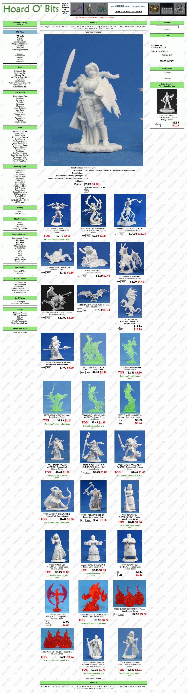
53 (100, 28)
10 (66, 27)
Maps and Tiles (20, 271)
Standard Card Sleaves (20, 304)
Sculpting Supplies (20, 229)
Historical (20, 178)
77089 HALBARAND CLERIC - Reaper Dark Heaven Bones (93, 516)
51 (95, 28)
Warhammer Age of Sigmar (20, 83)
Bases (20, 211)
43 (75, 28)
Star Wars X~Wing (20, 153)
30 (116, 27)
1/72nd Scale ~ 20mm (20, 200)
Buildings (19, 98)
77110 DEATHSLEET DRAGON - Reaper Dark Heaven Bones (130, 321)
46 (82, 28)
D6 (20, 250)
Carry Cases (20, 227)
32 (121, 27)
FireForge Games (20, 141)
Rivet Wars (20, 151)
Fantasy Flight (19, 286)
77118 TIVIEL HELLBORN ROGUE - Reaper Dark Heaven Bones (57, 231)
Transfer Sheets (20, 122)
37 (133, 27)
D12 (20, 254)
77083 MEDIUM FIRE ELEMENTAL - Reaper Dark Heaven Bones (57, 617)
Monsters (20, 106)
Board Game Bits (20, 96)
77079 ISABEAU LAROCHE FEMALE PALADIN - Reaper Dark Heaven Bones (93, 664)
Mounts (20, 112)
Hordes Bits (19, 75)
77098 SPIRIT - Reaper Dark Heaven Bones (130, 368)
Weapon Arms (19, 114)
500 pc (20, 317)
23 (98, 27)
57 (109, 28)
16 (80, 27)
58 (112, 28)
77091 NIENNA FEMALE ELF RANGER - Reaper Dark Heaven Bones (130, 467)
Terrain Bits (20, 79)
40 (140, 27)
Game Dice (20, 244)
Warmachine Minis (20, 159)
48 (87, 28)
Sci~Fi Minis (20, 188)
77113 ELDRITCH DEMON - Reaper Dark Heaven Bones (130, 277)
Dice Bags (20, 240)
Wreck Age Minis (19, 161)
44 (78, 28)
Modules (20, 273)
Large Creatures (20, 108)
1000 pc (20, 319)
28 (111, 27)
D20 (20, 256)
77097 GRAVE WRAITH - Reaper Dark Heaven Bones (57, 416)
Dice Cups (20, 242)
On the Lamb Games (20, 145)
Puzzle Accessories (20, 321)
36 (131, 27)
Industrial (19, 62)
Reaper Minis (20, 149)
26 (106, 27)
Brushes (20, 225)
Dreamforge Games (20, 137)
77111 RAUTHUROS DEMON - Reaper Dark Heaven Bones (93, 306)
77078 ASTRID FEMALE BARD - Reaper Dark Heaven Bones (129, 664)
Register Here (65, 13)
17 (83, 27)
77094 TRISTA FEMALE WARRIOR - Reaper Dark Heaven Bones (57, 467)
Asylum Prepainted (20, 131)
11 (68, 27)
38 (136, 27)
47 (85, 28)
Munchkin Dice (20, 246)
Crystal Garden (20, 42)
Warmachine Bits (20, 87)
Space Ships (20, 190)
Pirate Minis (20, 184)
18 (85, 27)
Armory (20, 58)
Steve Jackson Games (20, 290)
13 (73, 27)
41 (143, 27)
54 (102, 28)
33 (123, 27)
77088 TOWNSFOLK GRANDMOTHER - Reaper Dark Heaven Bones (130, 517)
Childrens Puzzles (20, 313)
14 (76, 27)
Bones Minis (20, 135)
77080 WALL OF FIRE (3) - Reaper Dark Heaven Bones (57, 653)
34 (126, 27)
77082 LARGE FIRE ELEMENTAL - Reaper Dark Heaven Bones (93, 616)
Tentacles (20, 48)
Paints (20, 223)
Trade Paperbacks (20, 332)
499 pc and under (20, 315)
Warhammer (20, 81)
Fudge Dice (20, 262)
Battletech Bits (20, 71)
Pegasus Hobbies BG (20, 288)
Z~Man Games (20, 292)
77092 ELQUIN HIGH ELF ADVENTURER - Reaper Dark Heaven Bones (93, 467)
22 (95, 27)
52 (97, 28)
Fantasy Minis (20, 174)
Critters (20, 40)
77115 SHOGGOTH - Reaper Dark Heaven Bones (57, 268)
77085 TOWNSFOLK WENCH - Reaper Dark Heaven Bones (93, 566)
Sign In (65, 4)
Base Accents (20, 213)
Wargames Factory (20, 157)
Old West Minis (20, 194)
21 (93, 27)
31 (118, 27)
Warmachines (20, 118)
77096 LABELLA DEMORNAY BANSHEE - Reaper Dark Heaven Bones (93, 417)
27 (109, 27)
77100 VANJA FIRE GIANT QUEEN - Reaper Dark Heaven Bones (57, 363)
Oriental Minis (20, 196)
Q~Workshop (20, 248)
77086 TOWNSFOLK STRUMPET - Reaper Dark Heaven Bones (57, 567)
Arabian (20, 38)
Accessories (20, 56)
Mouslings (20, 198)
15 (78, 27)
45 (80, 28)
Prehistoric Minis (20, 186)
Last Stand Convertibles (20, 77)
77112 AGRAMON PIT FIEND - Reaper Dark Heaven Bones (57, 314)
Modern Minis (20, 182)
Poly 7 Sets (20, 258)
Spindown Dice (20, 260)
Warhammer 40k (20, 85)
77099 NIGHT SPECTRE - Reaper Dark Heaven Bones (93, 368)
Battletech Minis (20, 133)
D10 (20, 252)
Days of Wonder (20, 284)
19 (88, 27)
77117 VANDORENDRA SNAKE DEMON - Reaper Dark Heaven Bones (93, 231)
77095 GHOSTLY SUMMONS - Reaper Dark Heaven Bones (130, 416)
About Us (167, 78)
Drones (20, 60)
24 (101, 27)
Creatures (20, 100)
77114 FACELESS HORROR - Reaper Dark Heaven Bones (93, 272)
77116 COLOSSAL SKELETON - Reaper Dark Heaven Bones (130, 230)
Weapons (20, 104)
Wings (20, 116)
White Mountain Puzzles (20, 323)
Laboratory (20, 46)
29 (113, 27)
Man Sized (20, 110)
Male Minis (20, 172)
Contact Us (167, 72)
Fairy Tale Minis (20, 176)
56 (107, 28)
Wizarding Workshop (20, 50)
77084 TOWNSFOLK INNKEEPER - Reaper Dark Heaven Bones (130, 567)
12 (71, 27)
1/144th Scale (20, 202)
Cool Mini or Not (20, 282)
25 (104, 27)
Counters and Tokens (20, 238)
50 (92, 28)
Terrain (20, 102)
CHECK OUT (167, 55)
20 (90, 27)
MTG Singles (20, 302)
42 (145, 27)
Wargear (20, 120)
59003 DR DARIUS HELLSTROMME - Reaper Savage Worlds (167, 118)
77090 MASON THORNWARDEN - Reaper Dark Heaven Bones (57, 515)
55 (105, 28)
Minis (19, 25)
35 (128, 27)
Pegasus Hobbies (20, 147)
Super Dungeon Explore (20, 155)
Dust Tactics (20, 139)
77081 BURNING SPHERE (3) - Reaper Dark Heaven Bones (130, 610)
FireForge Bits (19, 73)
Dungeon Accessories (19, 44)
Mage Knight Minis (20, 143)
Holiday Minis (20, 180)
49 (90, 28)
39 (138, 27)
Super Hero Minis (20, 192)
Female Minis (20, 170)
